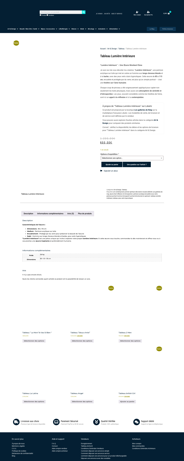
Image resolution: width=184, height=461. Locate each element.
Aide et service (116, 14)
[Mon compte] (137, 12)
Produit (43, 15)
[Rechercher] (83, 12)
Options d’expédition (109, 154)
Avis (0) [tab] (70, 213)
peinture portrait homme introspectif (118, 196)
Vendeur (50, 15)
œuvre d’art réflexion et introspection (121, 194)
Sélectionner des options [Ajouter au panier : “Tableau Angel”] (82, 401)
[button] (13, 29)
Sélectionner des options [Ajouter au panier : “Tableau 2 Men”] (130, 341)
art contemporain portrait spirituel (124, 192)
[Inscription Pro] (148, 12)
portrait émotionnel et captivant (140, 196)
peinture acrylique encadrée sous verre (145, 194)
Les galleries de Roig (143, 110)
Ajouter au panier (112, 164)
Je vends (99, 14)
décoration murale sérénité (143, 192)
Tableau (121, 49)
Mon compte (137, 15)
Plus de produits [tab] (85, 213)
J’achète (107, 14)
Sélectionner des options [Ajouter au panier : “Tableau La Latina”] (34, 401)
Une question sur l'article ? (137, 164)
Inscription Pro (148, 15)
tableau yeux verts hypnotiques (123, 198)
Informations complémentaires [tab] (50, 213)
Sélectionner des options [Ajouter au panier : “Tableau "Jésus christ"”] (82, 341)
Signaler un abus (109, 171)
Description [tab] (28, 213)
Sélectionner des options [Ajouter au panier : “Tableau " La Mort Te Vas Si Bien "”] (34, 341)
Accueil (103, 49)
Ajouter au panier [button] (127, 401)
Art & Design (112, 49)
